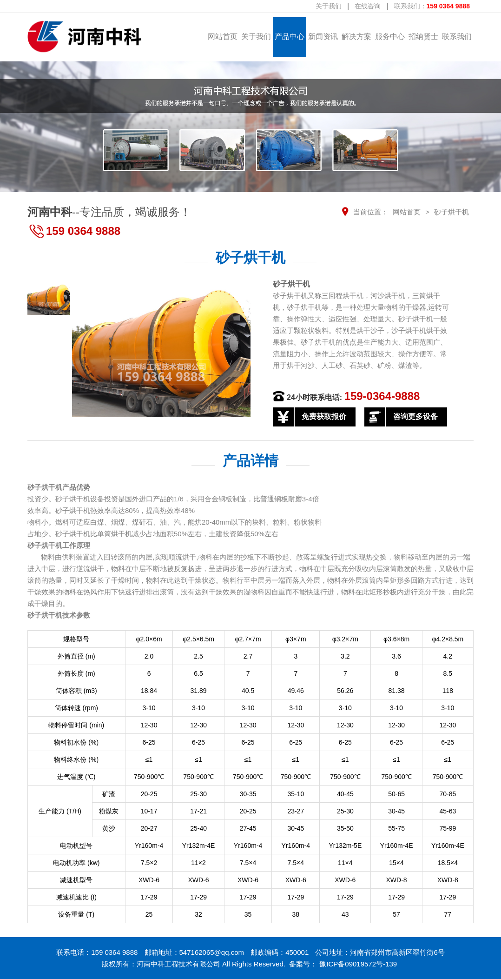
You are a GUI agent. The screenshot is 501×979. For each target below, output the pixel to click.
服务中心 (390, 36)
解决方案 (356, 36)
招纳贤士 (423, 36)
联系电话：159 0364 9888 (97, 952)
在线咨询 (368, 6)
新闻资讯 (323, 36)
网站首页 (222, 36)
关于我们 (329, 6)
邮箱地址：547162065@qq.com (194, 952)
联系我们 (457, 36)
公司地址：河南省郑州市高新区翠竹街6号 (379, 952)
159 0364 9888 (83, 231)
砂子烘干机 (451, 212)
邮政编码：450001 (279, 952)
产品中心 (289, 36)
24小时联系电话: (353, 396)
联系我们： (432, 6)
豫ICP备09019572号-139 (358, 964)
